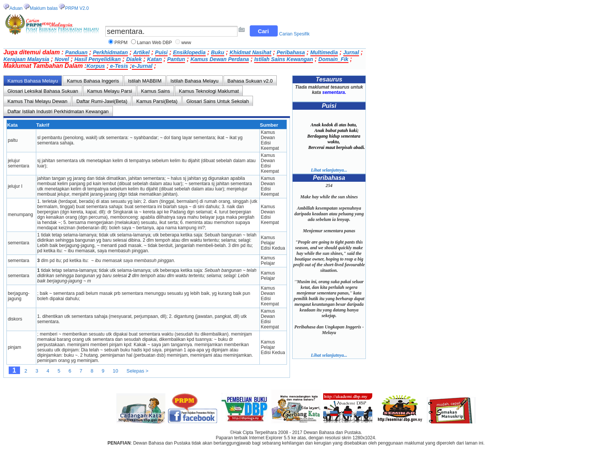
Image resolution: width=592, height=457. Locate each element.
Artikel (141, 52)
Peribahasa (291, 52)
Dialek (134, 59)
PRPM (121, 42)
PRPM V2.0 (77, 8)
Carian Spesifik (294, 34)
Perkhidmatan (110, 52)
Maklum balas (44, 8)
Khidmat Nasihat (250, 52)
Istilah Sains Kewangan (283, 59)
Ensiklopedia (189, 52)
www (186, 42)
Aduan (16, 8)
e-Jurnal (142, 66)
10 (115, 371)
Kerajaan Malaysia (26, 59)
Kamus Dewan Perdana (219, 59)
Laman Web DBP (154, 42)
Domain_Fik (333, 59)
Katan (154, 59)
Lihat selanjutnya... (329, 170)
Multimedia (324, 52)
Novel (62, 59)
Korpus (95, 66)
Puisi (161, 52)
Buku (217, 52)
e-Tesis (118, 66)
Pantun (176, 59)
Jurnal (351, 52)
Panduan (76, 52)
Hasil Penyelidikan (97, 59)
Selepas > (137, 371)
